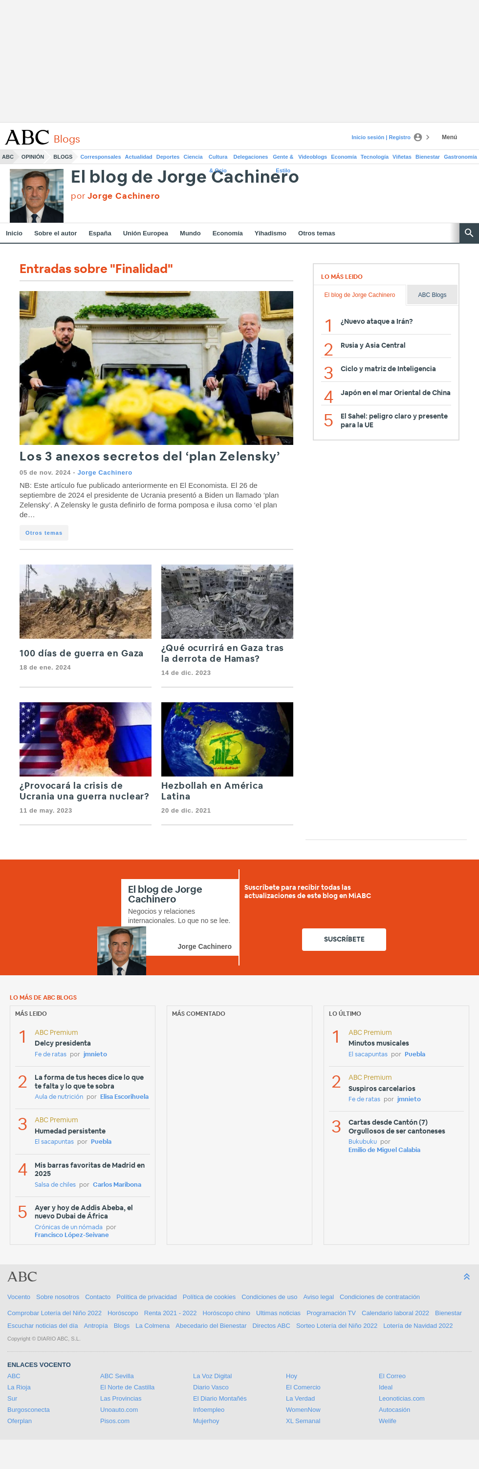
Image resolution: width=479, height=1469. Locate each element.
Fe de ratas (50, 1054)
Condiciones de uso (269, 1297)
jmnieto (95, 1054)
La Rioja (19, 1387)
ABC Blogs (432, 295)
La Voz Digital (212, 1376)
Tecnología (375, 157)
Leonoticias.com (402, 1398)
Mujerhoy (206, 1421)
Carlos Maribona (117, 1185)
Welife (387, 1421)
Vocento (18, 1297)
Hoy (291, 1376)
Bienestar (427, 157)
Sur (12, 1398)
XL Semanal (303, 1421)
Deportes (168, 157)
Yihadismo (270, 233)
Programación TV (331, 1313)
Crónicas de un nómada (69, 1227)
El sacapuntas (54, 1142)
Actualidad (138, 157)
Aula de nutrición (59, 1097)
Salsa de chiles (55, 1185)
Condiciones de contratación (380, 1297)
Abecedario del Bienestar (210, 1325)
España (99, 233)
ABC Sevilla (117, 1376)
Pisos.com (115, 1421)
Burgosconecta (28, 1409)
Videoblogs (312, 157)
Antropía (96, 1325)
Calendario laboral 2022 (395, 1313)
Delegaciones (251, 157)
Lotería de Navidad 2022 (418, 1325)
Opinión (33, 157)
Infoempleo (208, 1409)
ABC (8, 157)
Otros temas (316, 233)
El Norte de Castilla (127, 1387)
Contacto (97, 1297)
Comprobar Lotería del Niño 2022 (54, 1313)
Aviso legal (318, 1297)
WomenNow (303, 1409)
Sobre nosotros (57, 1297)
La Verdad (300, 1398)
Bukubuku (362, 1142)
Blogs (62, 157)
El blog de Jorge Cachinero (185, 177)
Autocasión (394, 1409)
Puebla (101, 1142)
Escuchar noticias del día (42, 1325)
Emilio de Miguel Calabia (384, 1150)
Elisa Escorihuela (124, 1097)
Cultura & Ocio (218, 159)
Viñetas (402, 157)
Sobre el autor (55, 233)
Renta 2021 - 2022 (170, 1313)
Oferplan (19, 1421)
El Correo (392, 1376)
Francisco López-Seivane (72, 1235)
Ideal (385, 1387)
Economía (344, 157)
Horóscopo (123, 1313)
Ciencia (193, 157)
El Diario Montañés (220, 1398)
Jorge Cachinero (104, 472)
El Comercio (303, 1387)
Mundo (190, 233)
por (115, 196)
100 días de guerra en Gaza (82, 654)
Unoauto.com (119, 1409)
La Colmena (152, 1325)
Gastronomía (460, 157)
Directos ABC (271, 1325)
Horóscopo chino (227, 1313)
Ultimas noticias (278, 1313)
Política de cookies (209, 1297)
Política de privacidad (146, 1297)
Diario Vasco (211, 1387)
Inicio (14, 233)
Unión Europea (145, 233)
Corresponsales (100, 157)
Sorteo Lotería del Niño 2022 (336, 1325)
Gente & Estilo (283, 159)
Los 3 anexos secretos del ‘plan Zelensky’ (150, 457)
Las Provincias (121, 1398)
